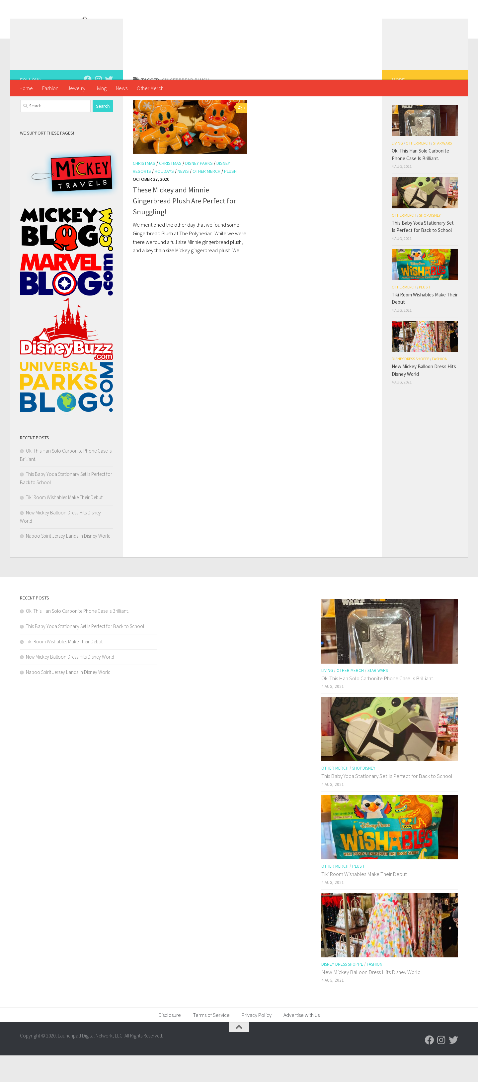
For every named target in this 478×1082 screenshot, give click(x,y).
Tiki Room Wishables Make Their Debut (64, 524)
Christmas (144, 190)
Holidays (164, 198)
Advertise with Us (301, 1041)
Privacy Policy (257, 1041)
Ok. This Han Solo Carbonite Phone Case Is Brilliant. (77, 637)
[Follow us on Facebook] (88, 106)
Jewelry (76, 88)
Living (101, 88)
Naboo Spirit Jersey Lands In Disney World (68, 562)
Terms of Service (211, 1041)
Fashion (50, 88)
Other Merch (150, 88)
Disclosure (170, 1041)
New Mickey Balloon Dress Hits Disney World (70, 683)
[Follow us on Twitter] (109, 106)
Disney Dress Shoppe (410, 385)
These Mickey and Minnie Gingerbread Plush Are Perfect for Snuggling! (184, 227)
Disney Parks (199, 190)
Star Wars (442, 169)
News (121, 88)
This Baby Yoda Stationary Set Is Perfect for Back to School (85, 653)
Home (26, 88)
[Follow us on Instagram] (98, 106)
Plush (230, 198)
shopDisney (429, 241)
